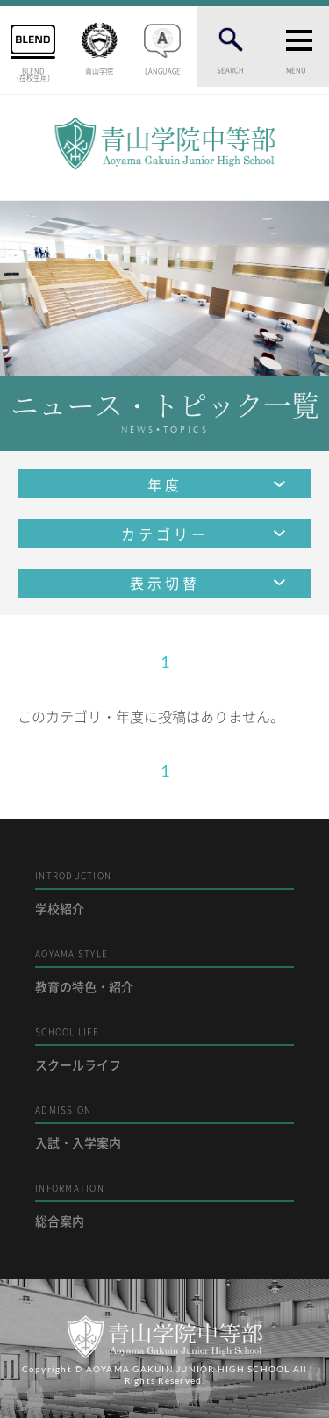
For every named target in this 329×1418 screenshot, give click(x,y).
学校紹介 (164, 892)
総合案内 (164, 1205)
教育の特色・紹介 (164, 970)
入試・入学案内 (164, 1127)
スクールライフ (164, 1049)
